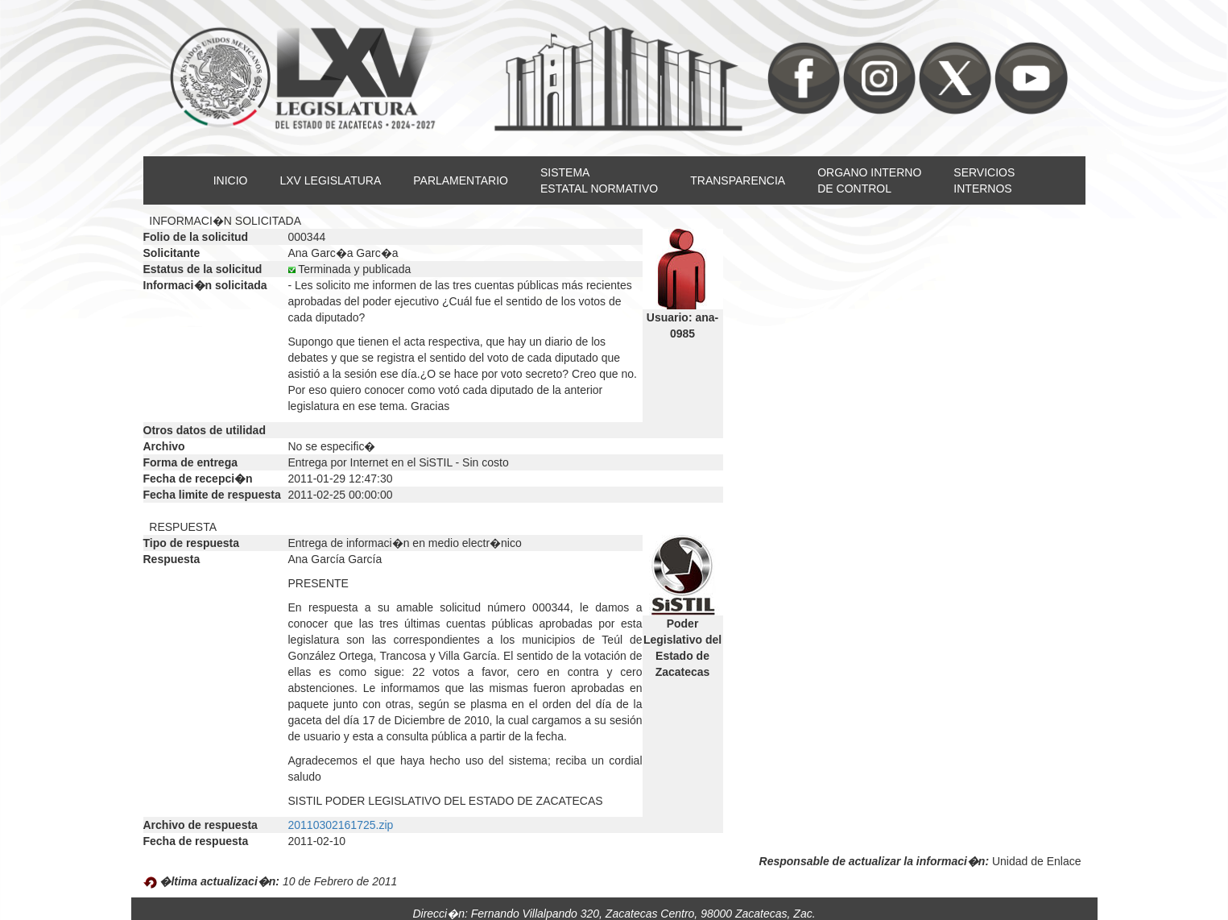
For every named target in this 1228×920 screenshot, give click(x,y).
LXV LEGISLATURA (330, 180)
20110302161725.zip (341, 824)
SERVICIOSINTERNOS (984, 180)
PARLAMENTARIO (460, 180)
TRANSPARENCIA (737, 180)
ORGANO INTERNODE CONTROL (869, 180)
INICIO (230, 180)
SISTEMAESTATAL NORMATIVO (599, 180)
